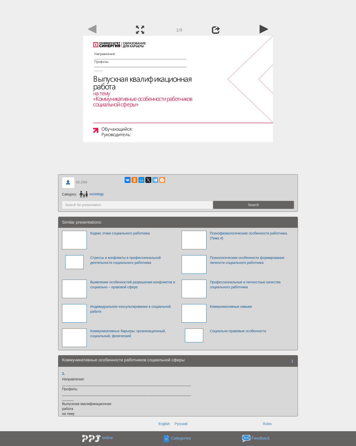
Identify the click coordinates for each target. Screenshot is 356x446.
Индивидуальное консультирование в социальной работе (130, 309)
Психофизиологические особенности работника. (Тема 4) (249, 235)
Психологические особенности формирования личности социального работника (247, 260)
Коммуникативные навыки (231, 307)
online (107, 437)
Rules (267, 424)
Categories (181, 438)
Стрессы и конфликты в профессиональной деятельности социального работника (125, 260)
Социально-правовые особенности (238, 331)
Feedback (260, 438)
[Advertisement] (178, 11)
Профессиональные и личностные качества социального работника (245, 284)
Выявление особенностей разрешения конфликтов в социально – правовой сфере (132, 284)
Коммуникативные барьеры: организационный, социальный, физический (128, 333)
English (164, 424)
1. (63, 373)
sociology (91, 194)
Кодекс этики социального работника (120, 233)
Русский (181, 424)
